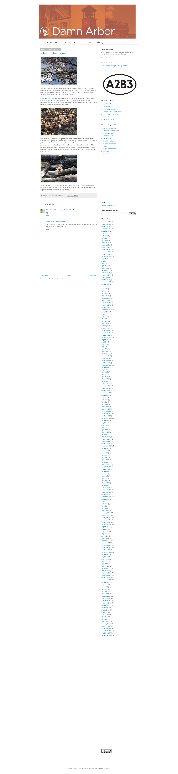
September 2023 (106, 282)
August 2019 (105, 395)
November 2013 (106, 547)
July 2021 (104, 342)
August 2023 (105, 284)
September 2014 (106, 524)
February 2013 (105, 568)
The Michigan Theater (110, 109)
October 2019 (105, 390)
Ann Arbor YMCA (108, 119)
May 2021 (104, 346)
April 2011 (104, 619)
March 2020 (105, 379)
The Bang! (106, 106)
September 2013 (106, 552)
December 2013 (106, 545)
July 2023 (104, 286)
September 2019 (106, 393)
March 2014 (105, 538)
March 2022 (105, 323)
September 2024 (106, 256)
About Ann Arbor (66, 43)
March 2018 (105, 432)
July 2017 (104, 450)
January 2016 (105, 487)
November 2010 (106, 631)
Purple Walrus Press (109, 128)
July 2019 (104, 397)
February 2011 (105, 624)
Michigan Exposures (109, 143)
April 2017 (104, 457)
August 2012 (105, 582)
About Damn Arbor (52, 43)
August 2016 (105, 471)
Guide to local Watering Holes (98, 43)
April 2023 (104, 293)
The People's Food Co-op (111, 114)
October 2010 (105, 633)
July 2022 (104, 314)
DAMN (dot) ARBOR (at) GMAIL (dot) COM (114, 66)
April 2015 (104, 508)
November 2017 (106, 441)
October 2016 (105, 469)
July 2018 (104, 423)
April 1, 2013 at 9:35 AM (66, 210)
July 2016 (104, 473)
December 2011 (106, 601)
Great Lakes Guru (108, 133)
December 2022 (106, 303)
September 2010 (106, 635)
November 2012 (106, 575)
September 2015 (106, 497)
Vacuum (105, 146)
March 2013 (105, 566)
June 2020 (104, 372)
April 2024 (104, 266)
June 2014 (104, 531)
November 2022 (106, 305)
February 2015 (105, 513)
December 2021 (106, 330)
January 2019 (105, 409)
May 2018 (104, 427)
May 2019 (104, 402)
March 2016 (105, 483)
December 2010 (106, 628)
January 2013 (105, 571)
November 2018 (106, 413)
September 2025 (106, 229)
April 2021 (104, 349)
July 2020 (104, 370)
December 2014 (106, 517)
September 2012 (106, 580)
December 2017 (106, 439)
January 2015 (105, 515)
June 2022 (104, 316)
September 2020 (106, 365)
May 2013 (104, 561)
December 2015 (106, 490)
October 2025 (105, 226)
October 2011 (105, 605)
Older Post (93, 276)
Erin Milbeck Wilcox (52, 210)
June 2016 (104, 476)
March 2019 (105, 407)
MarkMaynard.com (109, 141)
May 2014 (104, 534)
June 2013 (104, 559)
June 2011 (104, 614)
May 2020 (104, 374)
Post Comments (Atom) (56, 279)
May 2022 (104, 319)
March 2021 (105, 351)
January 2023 (105, 300)
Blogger (107, 768)
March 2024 (105, 268)
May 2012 (104, 589)
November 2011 (106, 603)
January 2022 (105, 328)
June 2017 (104, 453)
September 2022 (106, 310)
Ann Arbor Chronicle (109, 136)
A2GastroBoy (107, 151)
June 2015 (104, 504)
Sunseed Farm (107, 117)
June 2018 (104, 425)
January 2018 (105, 437)
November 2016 (106, 467)
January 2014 (105, 543)
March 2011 (105, 621)
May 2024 (104, 263)
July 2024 (104, 261)
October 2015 (105, 494)
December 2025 (106, 222)
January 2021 (105, 356)
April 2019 (104, 404)
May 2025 (104, 238)
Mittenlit (105, 154)
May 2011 (104, 617)
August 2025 (105, 231)
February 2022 (105, 326)
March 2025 (105, 242)
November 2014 (106, 520)
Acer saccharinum (47, 100)
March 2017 (105, 460)
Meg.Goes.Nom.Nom (109, 149)
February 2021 (105, 353)
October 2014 (105, 522)
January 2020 (105, 383)
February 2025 (105, 245)
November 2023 (106, 277)
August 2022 (105, 312)
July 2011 (104, 612)
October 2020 (105, 363)
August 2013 (105, 554)
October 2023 (105, 280)
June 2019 (104, 400)
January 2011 (105, 626)
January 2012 (105, 598)
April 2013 (104, 564)
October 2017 (105, 443)
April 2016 (104, 480)
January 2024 (105, 272)
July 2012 (104, 584)
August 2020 (105, 367)
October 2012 (105, 577)
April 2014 (104, 536)
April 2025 (104, 240)
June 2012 (104, 587)
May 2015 (104, 506)
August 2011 (105, 610)
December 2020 (106, 358)
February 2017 (105, 462)
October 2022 (105, 307)
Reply (47, 215)
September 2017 (106, 446)
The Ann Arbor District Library (112, 112)
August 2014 (105, 527)
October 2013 (105, 550)
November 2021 (106, 333)
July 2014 (104, 529)
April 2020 (104, 376)
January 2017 (105, 464)
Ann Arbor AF (107, 138)
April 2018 (104, 430)
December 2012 (106, 573)
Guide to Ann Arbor (80, 43)
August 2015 (105, 499)
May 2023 (104, 291)
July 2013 (104, 557)
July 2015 (104, 501)
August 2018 (105, 420)
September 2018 (106, 418)
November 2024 (106, 252)
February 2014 (105, 541)
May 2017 (104, 455)
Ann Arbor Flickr (108, 104)
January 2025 (105, 247)
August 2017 (105, 448)
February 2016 (105, 485)
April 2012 (104, 591)
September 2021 (106, 337)
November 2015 (106, 492)
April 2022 (104, 321)
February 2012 (105, 596)
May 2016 (104, 478)
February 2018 (105, 434)
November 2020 (106, 360)
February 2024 (105, 270)
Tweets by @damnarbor (108, 205)
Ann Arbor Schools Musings (111, 131)
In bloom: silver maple (52, 53)
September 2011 (106, 607)
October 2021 (105, 335)
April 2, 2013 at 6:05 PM (58, 222)
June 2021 (104, 344)
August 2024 (105, 259)
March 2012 (105, 594)
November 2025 (106, 224)
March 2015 (105, 511)
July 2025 (104, 233)
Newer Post (44, 276)
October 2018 (105, 416)
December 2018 (106, 411)
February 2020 (105, 381)
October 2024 (105, 254)
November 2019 (106, 388)
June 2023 (104, 289)
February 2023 (105, 298)
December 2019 (106, 386)
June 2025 (104, 236)
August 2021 (105, 340)
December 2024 (106, 249)
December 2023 (106, 275)
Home (42, 43)
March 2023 (105, 296)
